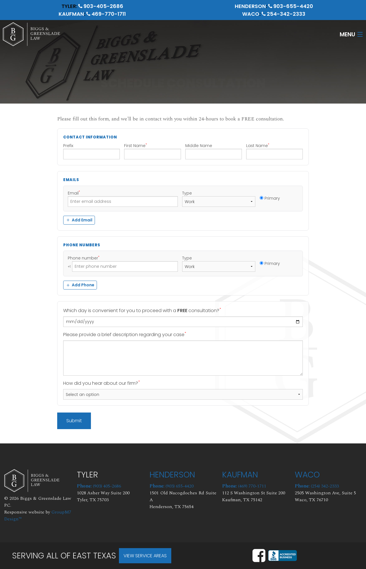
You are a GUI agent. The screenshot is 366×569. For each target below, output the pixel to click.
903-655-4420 (290, 6)
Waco (250, 13)
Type (218, 198)
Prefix (91, 151)
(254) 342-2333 (317, 486)
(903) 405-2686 (99, 486)
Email (123, 198)
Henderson (250, 6)
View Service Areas (145, 555)
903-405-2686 (100, 6)
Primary (270, 198)
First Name (152, 151)
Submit (74, 420)
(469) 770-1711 (244, 486)
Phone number (123, 263)
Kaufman (71, 13)
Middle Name (213, 151)
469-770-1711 (106, 13)
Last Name (274, 151)
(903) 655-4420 (172, 486)
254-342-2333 (283, 13)
